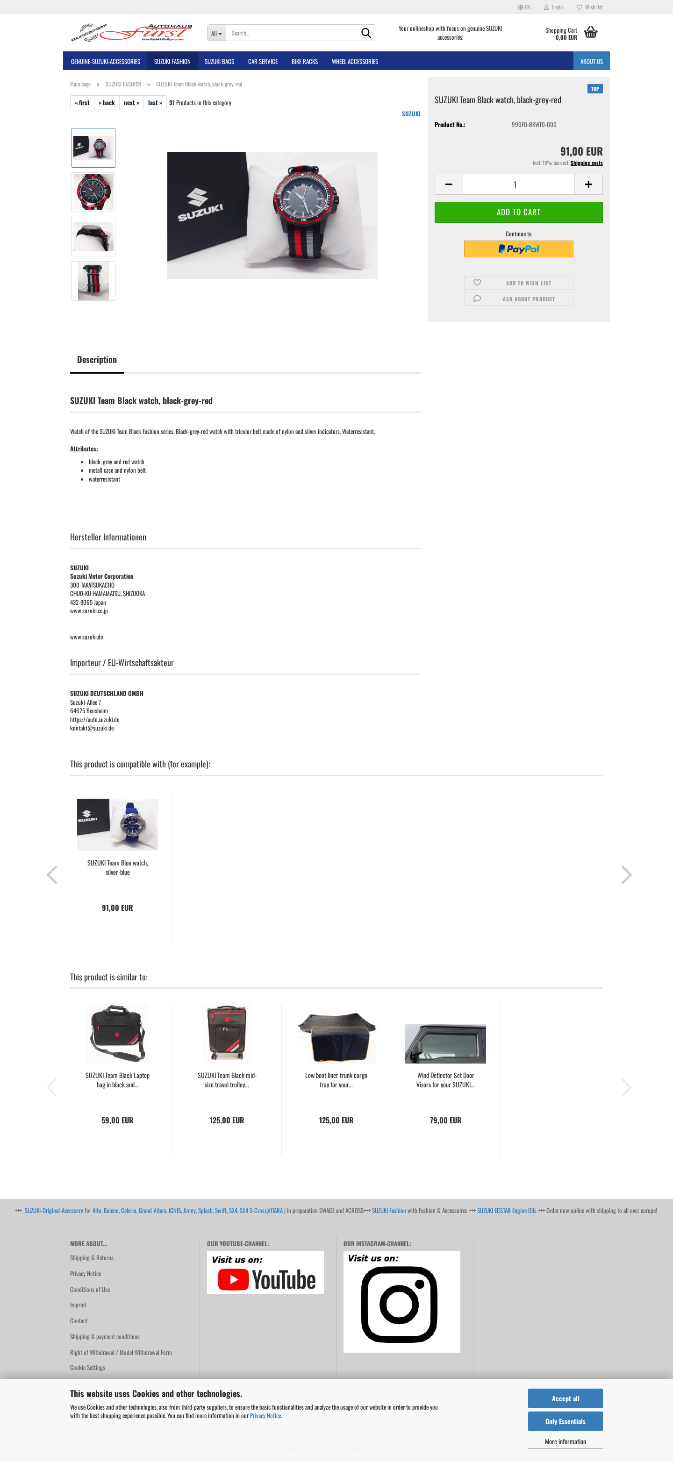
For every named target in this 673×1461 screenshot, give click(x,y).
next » (131, 102)
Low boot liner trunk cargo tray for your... (336, 1080)
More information (565, 1441)
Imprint (78, 1304)
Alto (97, 1210)
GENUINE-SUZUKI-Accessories (105, 61)
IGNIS (175, 1210)
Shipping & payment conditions (105, 1336)
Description (97, 359)
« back (107, 102)
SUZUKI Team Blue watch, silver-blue (117, 867)
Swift (221, 1210)
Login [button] (553, 7)
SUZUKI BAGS (219, 61)
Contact (78, 1320)
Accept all (566, 1398)
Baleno (111, 1210)
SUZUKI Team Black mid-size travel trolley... (227, 1080)
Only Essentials (565, 1421)
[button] (524, 7)
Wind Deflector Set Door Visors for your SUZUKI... (445, 1080)
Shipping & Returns (92, 1257)
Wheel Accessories (355, 61)
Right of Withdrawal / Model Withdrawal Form (121, 1352)
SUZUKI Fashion (389, 1210)
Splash (205, 1210)
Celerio (128, 1210)
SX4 (233, 1210)
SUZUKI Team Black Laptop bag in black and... (118, 1080)
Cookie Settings (87, 1367)
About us (591, 61)
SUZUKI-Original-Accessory (54, 1210)
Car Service (263, 61)
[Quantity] (519, 184)
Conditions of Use (90, 1289)
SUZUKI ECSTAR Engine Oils (507, 1210)
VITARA (275, 1210)
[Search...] (216, 32)
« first (82, 102)
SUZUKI (411, 113)
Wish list (590, 7)
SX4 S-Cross (253, 1210)
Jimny (189, 1210)
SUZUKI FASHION (172, 61)
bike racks (305, 61)
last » (155, 102)
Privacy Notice (265, 1415)
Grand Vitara (152, 1210)
